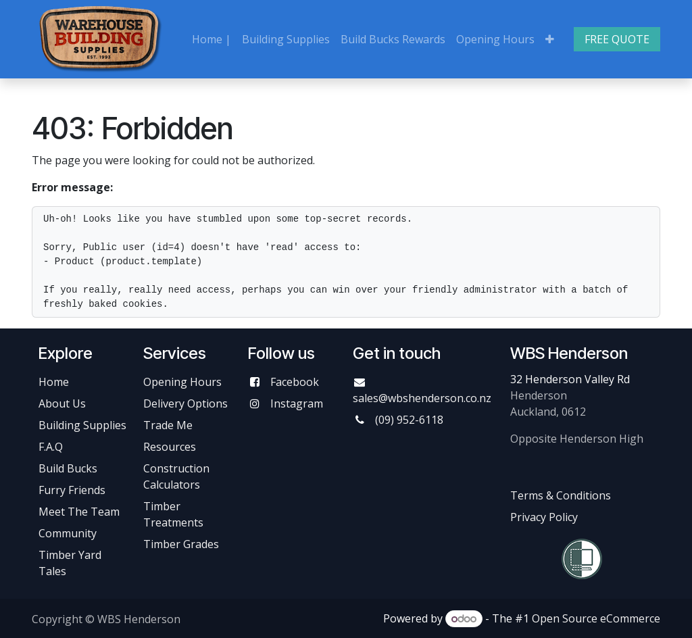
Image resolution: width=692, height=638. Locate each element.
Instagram (296, 403)
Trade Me (168, 425)
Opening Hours (182, 381)
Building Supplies (82, 425)
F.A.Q (51, 446)
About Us (62, 403)
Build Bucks (68, 468)
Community (68, 533)
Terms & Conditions (560, 495)
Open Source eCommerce (596, 618)
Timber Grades (181, 544)
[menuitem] (212, 39)
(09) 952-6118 (409, 419)
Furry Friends (73, 490)
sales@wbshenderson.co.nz (422, 398)
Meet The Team (79, 511)
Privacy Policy (544, 517)
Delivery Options (185, 403)
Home (54, 381)
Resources (169, 446)
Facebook (294, 381)
